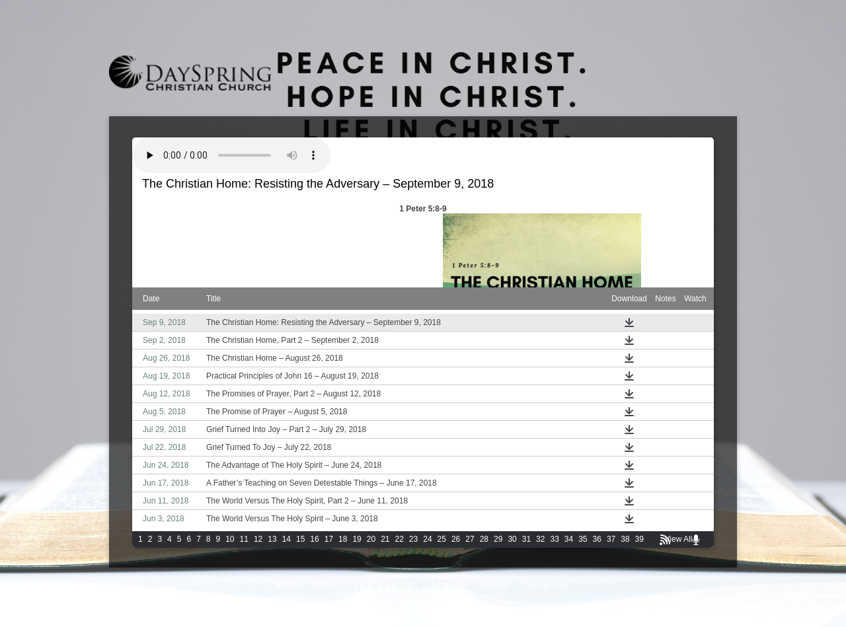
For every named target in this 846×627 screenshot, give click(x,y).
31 (526, 539)
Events (495, 585)
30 (512, 539)
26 (455, 539)
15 (300, 539)
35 (582, 539)
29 (498, 539)
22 (399, 539)
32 (540, 539)
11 (244, 539)
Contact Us (546, 585)
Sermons (448, 585)
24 (427, 539)
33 (554, 539)
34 (568, 539)
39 (639, 539)
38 (625, 539)
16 (314, 539)
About (326, 585)
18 (342, 539)
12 (258, 539)
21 (385, 539)
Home (287, 585)
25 (442, 539)
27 (469, 539)
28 (484, 539)
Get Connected (385, 585)
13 (272, 539)
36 (597, 539)
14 (286, 539)
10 (229, 539)
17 (329, 539)
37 (611, 539)
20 (371, 539)
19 (356, 539)
